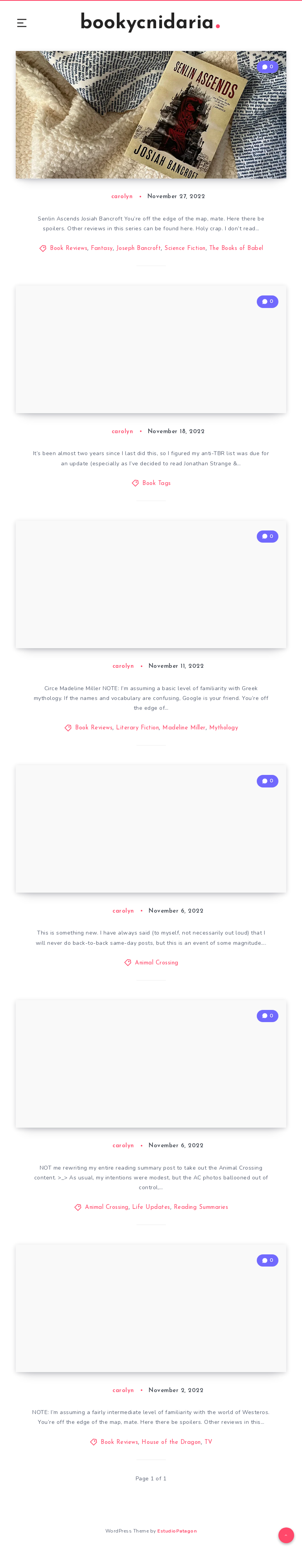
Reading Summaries (201, 1207)
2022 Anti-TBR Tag (64, 397)
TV (208, 1442)
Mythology (223, 728)
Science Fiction (185, 249)
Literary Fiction (137, 728)
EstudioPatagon (177, 1531)
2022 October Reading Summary (90, 1112)
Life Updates (151, 1207)
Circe (38, 632)
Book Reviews (68, 249)
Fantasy (102, 249)
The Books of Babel (236, 249)
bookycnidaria (150, 23)
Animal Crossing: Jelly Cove (80, 877)
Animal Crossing (157, 963)
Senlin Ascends (56, 163)
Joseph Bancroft (138, 249)
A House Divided (60, 1356)
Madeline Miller (184, 728)
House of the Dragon (171, 1442)
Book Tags (156, 484)
